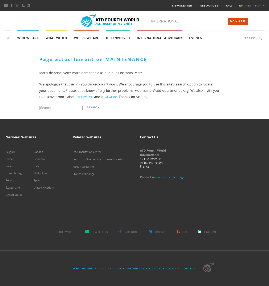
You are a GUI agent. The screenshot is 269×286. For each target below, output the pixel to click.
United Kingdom (44, 187)
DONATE (238, 21)
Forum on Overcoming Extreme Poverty (98, 159)
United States (13, 195)
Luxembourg (13, 173)
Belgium (10, 152)
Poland (9, 180)
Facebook (131, 232)
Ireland (9, 166)
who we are (85, 97)
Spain (37, 180)
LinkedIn (210, 232)
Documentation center (87, 152)
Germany (39, 159)
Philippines (40, 173)
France (9, 159)
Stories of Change (84, 174)
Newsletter (100, 232)
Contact (189, 268)
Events (195, 38)
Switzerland (12, 187)
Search (251, 38)
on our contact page (170, 177)
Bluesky (160, 232)
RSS (185, 232)
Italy (36, 166)
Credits (105, 268)
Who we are (83, 268)
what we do (109, 97)
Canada (38, 152)
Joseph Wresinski (83, 166)
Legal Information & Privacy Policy (146, 268)
